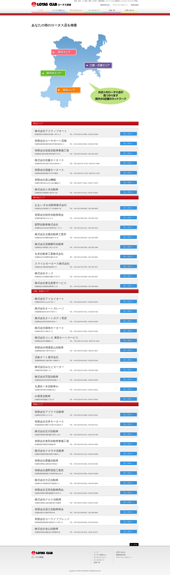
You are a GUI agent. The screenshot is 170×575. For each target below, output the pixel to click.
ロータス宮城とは (58, 10)
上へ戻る (134, 544)
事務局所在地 (104, 5)
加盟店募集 (135, 5)
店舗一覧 (112, 10)
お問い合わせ (129, 10)
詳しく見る (127, 134)
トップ (40, 10)
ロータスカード (94, 10)
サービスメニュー (76, 10)
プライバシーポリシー (120, 5)
